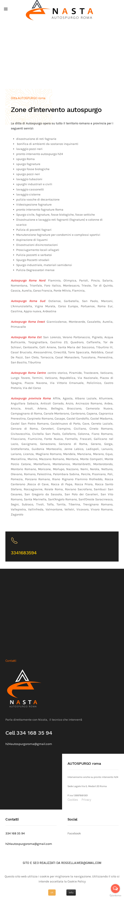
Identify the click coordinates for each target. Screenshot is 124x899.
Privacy (86, 799)
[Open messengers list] (115, 888)
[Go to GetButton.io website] (115, 895)
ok (52, 892)
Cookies (72, 799)
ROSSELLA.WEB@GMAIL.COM (81, 863)
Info (71, 892)
